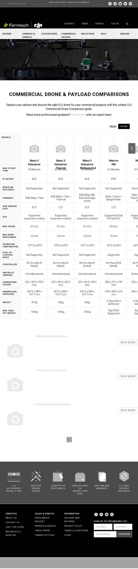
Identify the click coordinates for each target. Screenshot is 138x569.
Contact (69, 23)
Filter (124, 126)
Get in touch (78, 114)
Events (100, 23)
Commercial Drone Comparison (53, 404)
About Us (11, 518)
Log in (115, 23)
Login (67, 535)
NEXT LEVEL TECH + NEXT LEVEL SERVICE (69, 2)
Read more (128, 342)
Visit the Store (15, 527)
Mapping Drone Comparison (51, 336)
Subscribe (124, 534)
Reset (113, 126)
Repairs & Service (45, 526)
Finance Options (45, 535)
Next (131, 148)
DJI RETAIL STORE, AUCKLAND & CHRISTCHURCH (17, 5)
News (85, 23)
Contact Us (13, 522)
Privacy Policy (73, 526)
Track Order (42, 530)
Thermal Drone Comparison (51, 370)
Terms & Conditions (76, 530)
